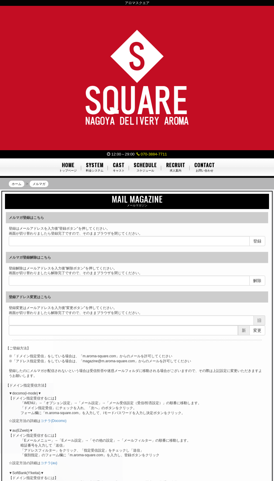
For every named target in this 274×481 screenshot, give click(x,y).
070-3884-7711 (152, 154)
